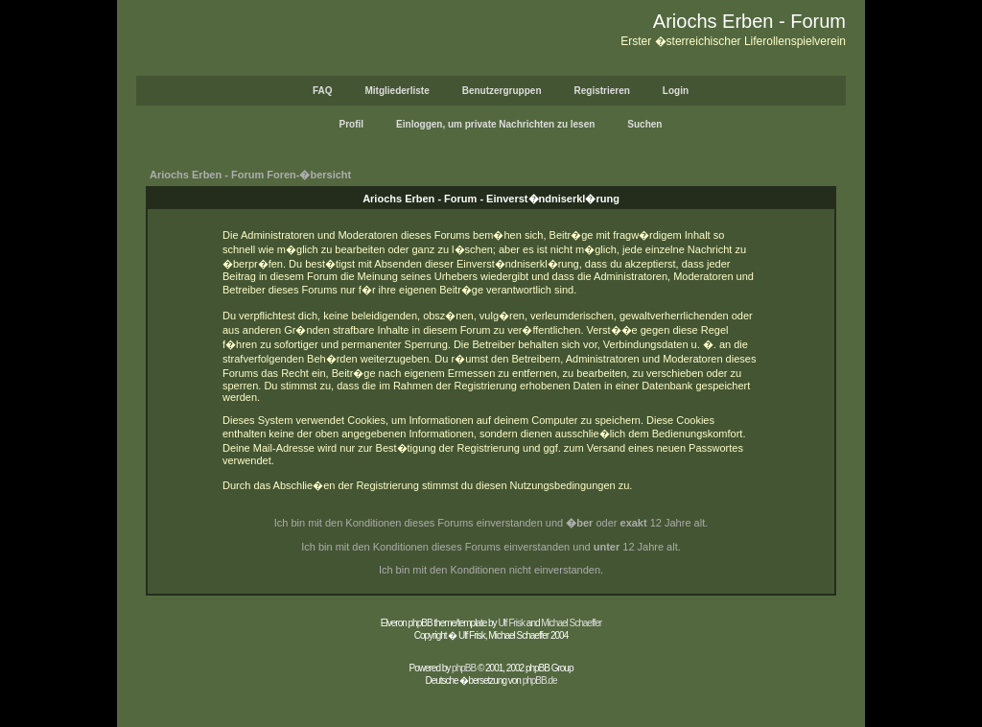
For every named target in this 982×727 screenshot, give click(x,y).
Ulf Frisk (511, 623)
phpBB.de (540, 680)
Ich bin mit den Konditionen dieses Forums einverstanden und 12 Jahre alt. (491, 546)
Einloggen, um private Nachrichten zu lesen (495, 124)
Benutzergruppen (502, 90)
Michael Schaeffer (571, 623)
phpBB (464, 668)
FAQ (323, 90)
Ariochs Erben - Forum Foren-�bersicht (250, 174)
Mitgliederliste (396, 90)
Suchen (644, 124)
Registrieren (602, 90)
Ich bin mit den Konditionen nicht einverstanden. (491, 569)
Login (676, 90)
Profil (351, 124)
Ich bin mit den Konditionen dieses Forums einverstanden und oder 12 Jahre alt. (491, 522)
